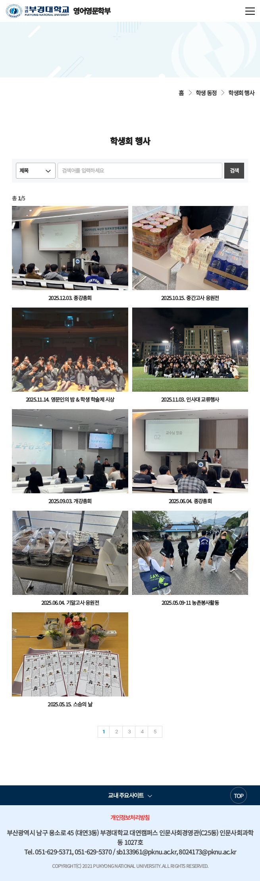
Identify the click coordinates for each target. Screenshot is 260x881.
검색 (234, 170)
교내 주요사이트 (125, 795)
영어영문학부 (58, 11)
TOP (239, 796)
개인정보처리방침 (129, 817)
